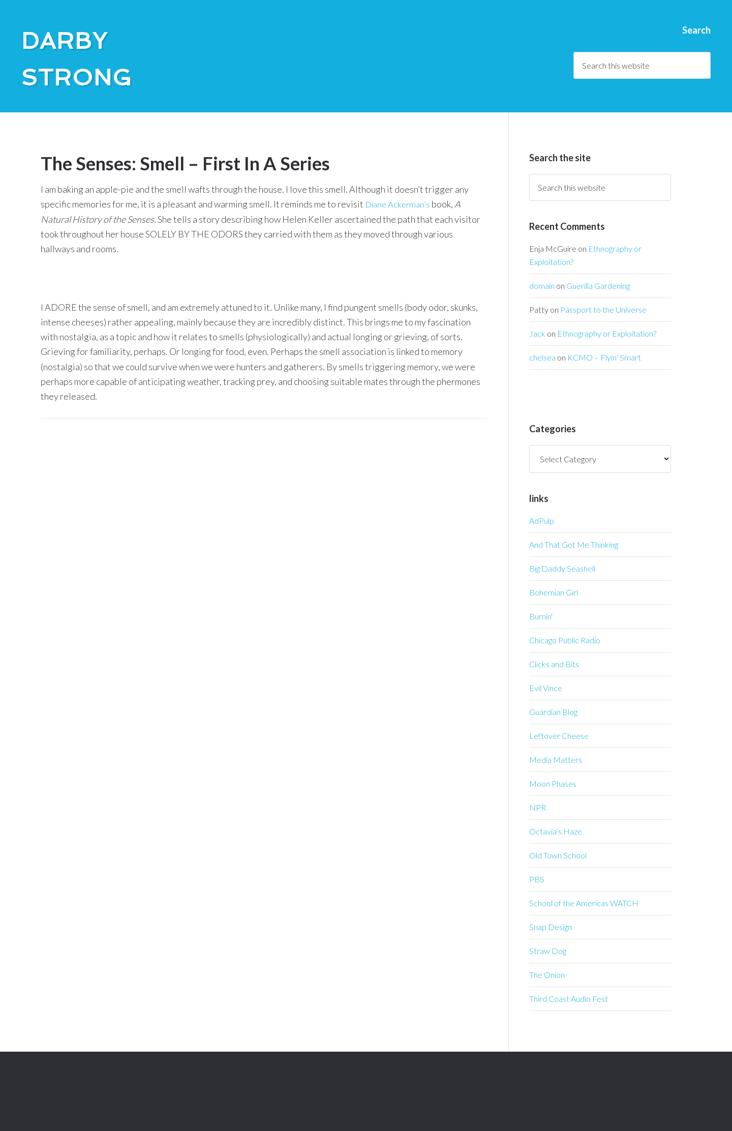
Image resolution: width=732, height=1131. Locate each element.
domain (542, 285)
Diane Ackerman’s (399, 204)
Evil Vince (545, 688)
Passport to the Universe (603, 309)
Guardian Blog (553, 712)
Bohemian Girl (553, 592)
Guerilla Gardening (598, 285)
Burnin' (541, 616)
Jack (537, 333)
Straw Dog (547, 951)
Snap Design (550, 927)
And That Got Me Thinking (573, 544)
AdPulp (541, 520)
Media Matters (555, 759)
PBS (536, 879)
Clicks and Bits (554, 664)
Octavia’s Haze (555, 831)
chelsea (542, 357)
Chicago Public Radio (564, 640)
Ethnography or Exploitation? (606, 333)
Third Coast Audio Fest (568, 998)
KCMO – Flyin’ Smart (604, 357)
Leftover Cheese (559, 735)
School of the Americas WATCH (583, 903)
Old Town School (558, 855)
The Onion (547, 974)
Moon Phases (552, 783)
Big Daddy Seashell (562, 568)
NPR (537, 807)
